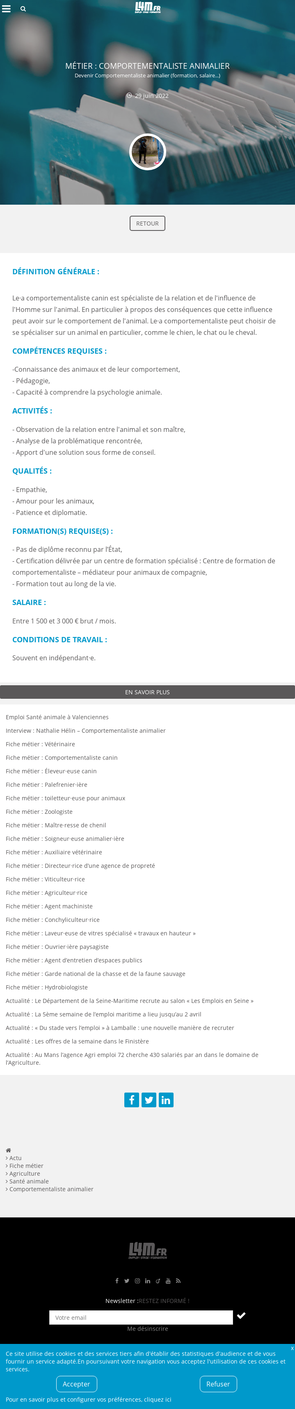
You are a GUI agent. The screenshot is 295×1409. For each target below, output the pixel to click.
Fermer (292, 1348)
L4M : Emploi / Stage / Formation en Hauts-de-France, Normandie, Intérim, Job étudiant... (147, 8)
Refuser (218, 1384)
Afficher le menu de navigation (6, 8)
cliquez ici (158, 1399)
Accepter (76, 1384)
